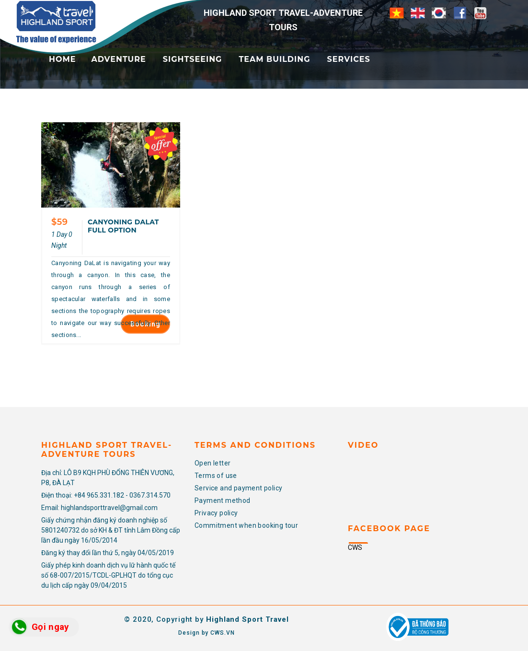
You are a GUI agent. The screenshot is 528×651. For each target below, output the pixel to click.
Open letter (212, 463)
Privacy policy (216, 513)
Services (348, 59)
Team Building (274, 59)
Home (62, 59)
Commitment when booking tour (246, 525)
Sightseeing (192, 59)
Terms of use (216, 475)
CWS (355, 547)
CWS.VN (222, 632)
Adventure (118, 59)
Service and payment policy (238, 488)
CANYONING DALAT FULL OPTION (123, 226)
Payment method (223, 500)
